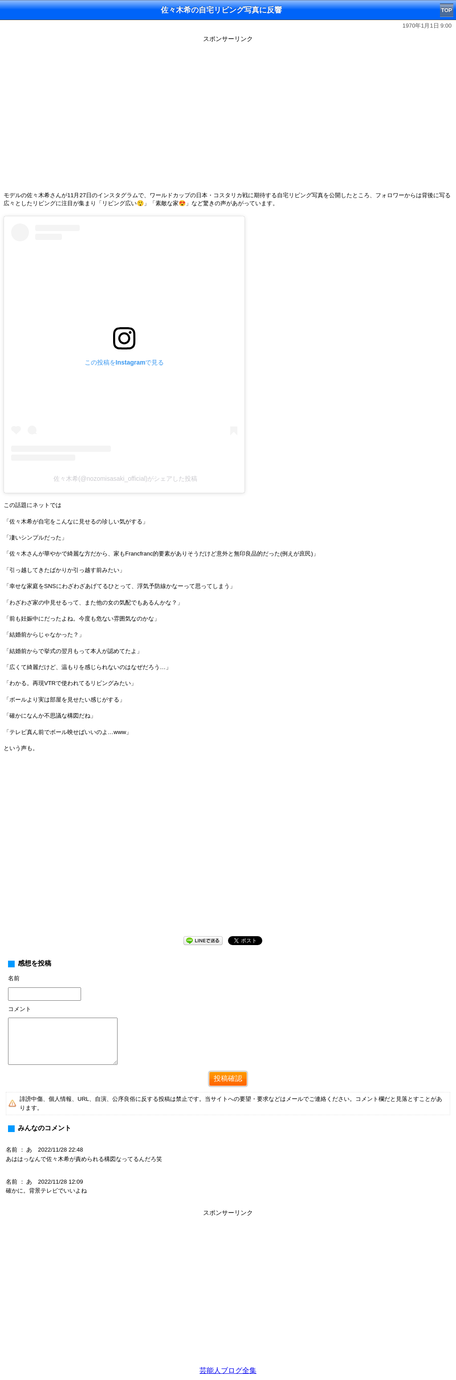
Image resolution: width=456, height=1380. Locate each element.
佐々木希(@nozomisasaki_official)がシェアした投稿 (125, 478)
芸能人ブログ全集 (228, 1370)
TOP (446, 10)
